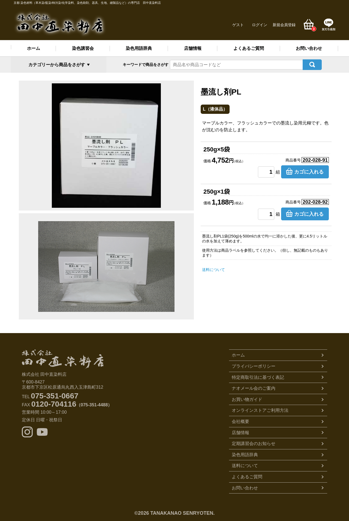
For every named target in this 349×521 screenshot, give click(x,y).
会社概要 (240, 420)
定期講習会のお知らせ (253, 442)
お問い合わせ (309, 48)
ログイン (259, 25)
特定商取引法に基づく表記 (258, 376)
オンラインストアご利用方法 (260, 409)
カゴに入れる (309, 171)
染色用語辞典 (139, 48)
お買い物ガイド (247, 398)
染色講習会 (83, 48)
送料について (213, 268)
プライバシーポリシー (253, 365)
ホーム (33, 48)
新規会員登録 (284, 25)
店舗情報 (192, 48)
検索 (312, 64)
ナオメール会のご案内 (253, 387)
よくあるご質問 (248, 48)
